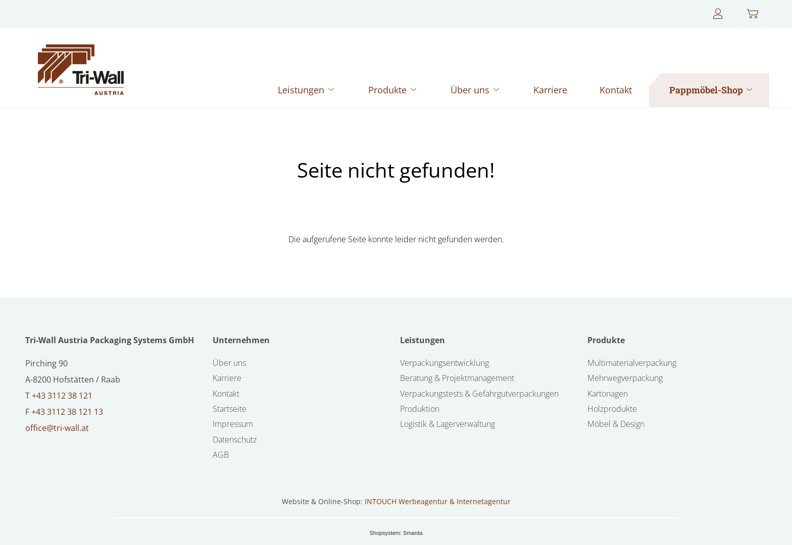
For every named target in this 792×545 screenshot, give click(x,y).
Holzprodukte (612, 408)
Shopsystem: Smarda (395, 533)
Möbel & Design (616, 423)
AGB (221, 454)
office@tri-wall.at (57, 427)
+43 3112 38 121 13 (67, 411)
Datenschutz (235, 439)
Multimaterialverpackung (631, 362)
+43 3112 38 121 (62, 395)
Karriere (550, 90)
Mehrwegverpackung (625, 378)
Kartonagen (607, 393)
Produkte (393, 90)
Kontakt (616, 90)
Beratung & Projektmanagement (457, 378)
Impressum (233, 423)
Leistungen (307, 90)
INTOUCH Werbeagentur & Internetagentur (438, 501)
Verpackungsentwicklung (444, 362)
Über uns (476, 90)
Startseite (229, 408)
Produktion (419, 408)
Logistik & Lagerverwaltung (447, 423)
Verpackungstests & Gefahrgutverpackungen (479, 393)
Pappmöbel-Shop (711, 90)
